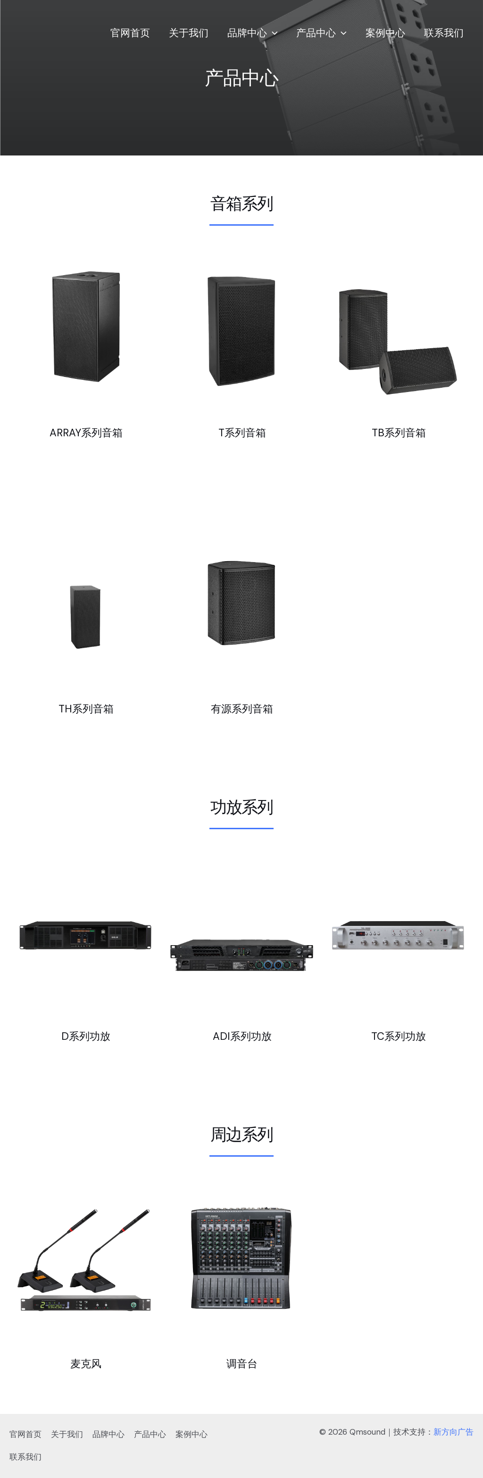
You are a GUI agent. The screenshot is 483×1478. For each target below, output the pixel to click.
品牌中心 (249, 33)
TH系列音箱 (86, 708)
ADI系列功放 (242, 1036)
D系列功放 (86, 1036)
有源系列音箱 (242, 708)
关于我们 (184, 33)
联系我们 (443, 33)
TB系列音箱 (398, 432)
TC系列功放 (398, 1036)
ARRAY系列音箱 (86, 432)
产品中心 (319, 33)
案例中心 (384, 33)
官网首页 (125, 33)
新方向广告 (453, 1432)
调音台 (242, 1363)
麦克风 (85, 1363)
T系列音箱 (242, 432)
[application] (269, 33)
